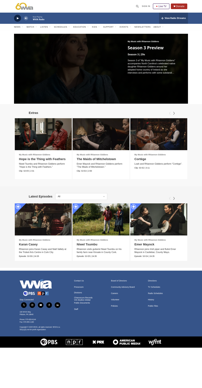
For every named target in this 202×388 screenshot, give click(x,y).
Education (79, 29)
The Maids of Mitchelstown (100, 161)
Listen (44, 29)
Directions (152, 318)
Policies (114, 344)
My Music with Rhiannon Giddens (143, 43)
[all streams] (173, 20)
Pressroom (79, 325)
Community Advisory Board (123, 325)
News (17, 29)
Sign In (146, 7)
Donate (180, 7)
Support (108, 29)
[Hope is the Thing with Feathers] (43, 136)
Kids (94, 29)
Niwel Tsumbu (88, 262)
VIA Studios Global (82, 338)
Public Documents (82, 341)
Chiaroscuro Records (83, 335)
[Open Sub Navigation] (22, 29)
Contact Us (79, 318)
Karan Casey (28, 262)
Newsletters (142, 29)
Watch (30, 29)
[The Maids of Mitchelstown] (105, 136)
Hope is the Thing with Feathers (42, 161)
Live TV (161, 7)
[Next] (174, 115)
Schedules (60, 29)
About (157, 29)
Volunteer (115, 337)
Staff (76, 347)
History (151, 337)
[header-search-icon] (137, 7)
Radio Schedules (155, 331)
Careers (114, 331)
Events (124, 29)
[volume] (26, 20)
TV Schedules (154, 325)
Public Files (153, 344)
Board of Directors (119, 318)
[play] (17, 20)
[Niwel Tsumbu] (102, 238)
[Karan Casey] (43, 238)
